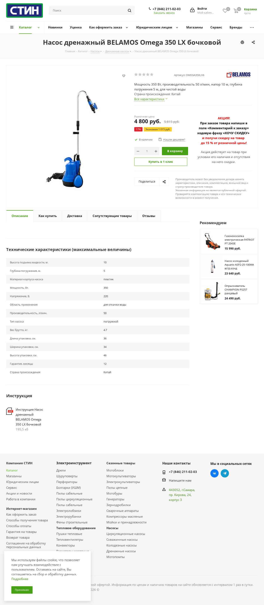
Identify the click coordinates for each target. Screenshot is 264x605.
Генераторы (115, 499)
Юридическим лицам (22, 482)
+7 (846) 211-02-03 (167, 9)
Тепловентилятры (69, 539)
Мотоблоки (115, 470)
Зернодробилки (118, 505)
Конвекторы (65, 545)
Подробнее (19, 579)
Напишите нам (180, 480)
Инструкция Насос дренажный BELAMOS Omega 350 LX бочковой (29, 416)
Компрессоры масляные (124, 516)
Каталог (12, 470)
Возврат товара (17, 537)
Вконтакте (214, 473)
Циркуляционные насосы (125, 534)
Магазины (14, 476)
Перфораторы (66, 482)
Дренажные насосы (121, 551)
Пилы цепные (116, 487)
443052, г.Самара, (182, 490)
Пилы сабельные (69, 493)
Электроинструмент (74, 463)
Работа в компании (20, 499)
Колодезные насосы (121, 545)
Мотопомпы (115, 557)
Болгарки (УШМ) (68, 487)
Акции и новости (19, 493)
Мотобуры (114, 493)
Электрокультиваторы (123, 482)
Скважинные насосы (122, 539)
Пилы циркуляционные (74, 499)
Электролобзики (68, 511)
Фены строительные (71, 522)
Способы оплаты (18, 526)
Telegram (225, 473)
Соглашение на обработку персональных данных (26, 545)
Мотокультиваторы (121, 476)
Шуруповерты (67, 476)
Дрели (61, 470)
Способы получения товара (27, 520)
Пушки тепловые (69, 534)
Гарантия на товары (21, 532)
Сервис (11, 487)
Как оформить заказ (21, 514)
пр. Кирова (177, 495)
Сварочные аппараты (122, 511)
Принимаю (22, 590)
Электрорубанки (68, 516)
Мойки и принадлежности (126, 522)
